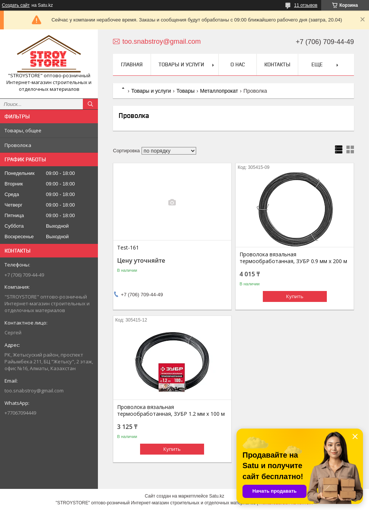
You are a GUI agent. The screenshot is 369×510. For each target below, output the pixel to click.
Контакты (277, 64)
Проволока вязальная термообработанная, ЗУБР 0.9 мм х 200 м (293, 258)
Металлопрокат (219, 91)
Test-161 (128, 247)
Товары (186, 91)
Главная (132, 64)
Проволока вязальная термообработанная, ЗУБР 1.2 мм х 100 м (171, 410)
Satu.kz (216, 496)
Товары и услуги (181, 64)
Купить (294, 296)
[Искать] (90, 104)
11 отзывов (305, 5)
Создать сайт (16, 5)
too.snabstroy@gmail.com (34, 390)
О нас (237, 64)
